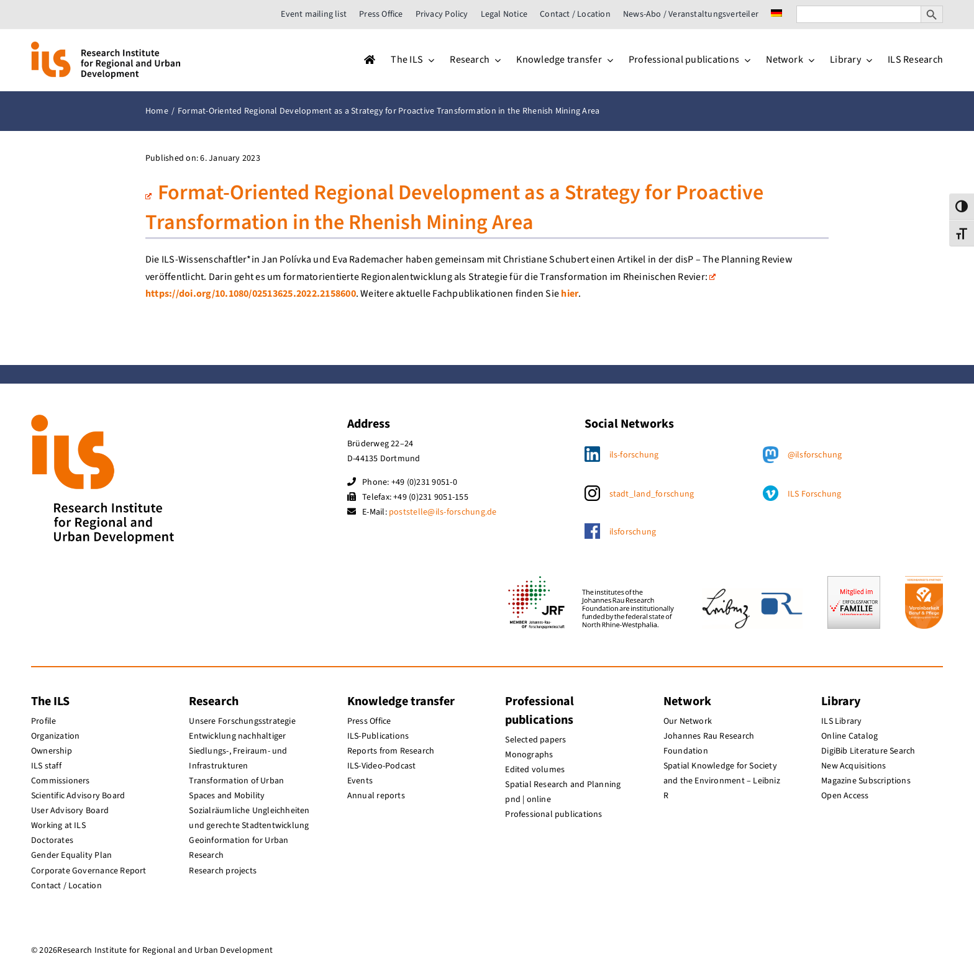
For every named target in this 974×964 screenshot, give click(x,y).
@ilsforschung (815, 455)
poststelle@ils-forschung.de (442, 512)
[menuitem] (776, 14)
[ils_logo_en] (105, 46)
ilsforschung (633, 532)
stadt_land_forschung (651, 494)
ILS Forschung (815, 494)
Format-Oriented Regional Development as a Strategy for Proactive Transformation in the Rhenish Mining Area (454, 208)
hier (569, 293)
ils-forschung (634, 455)
